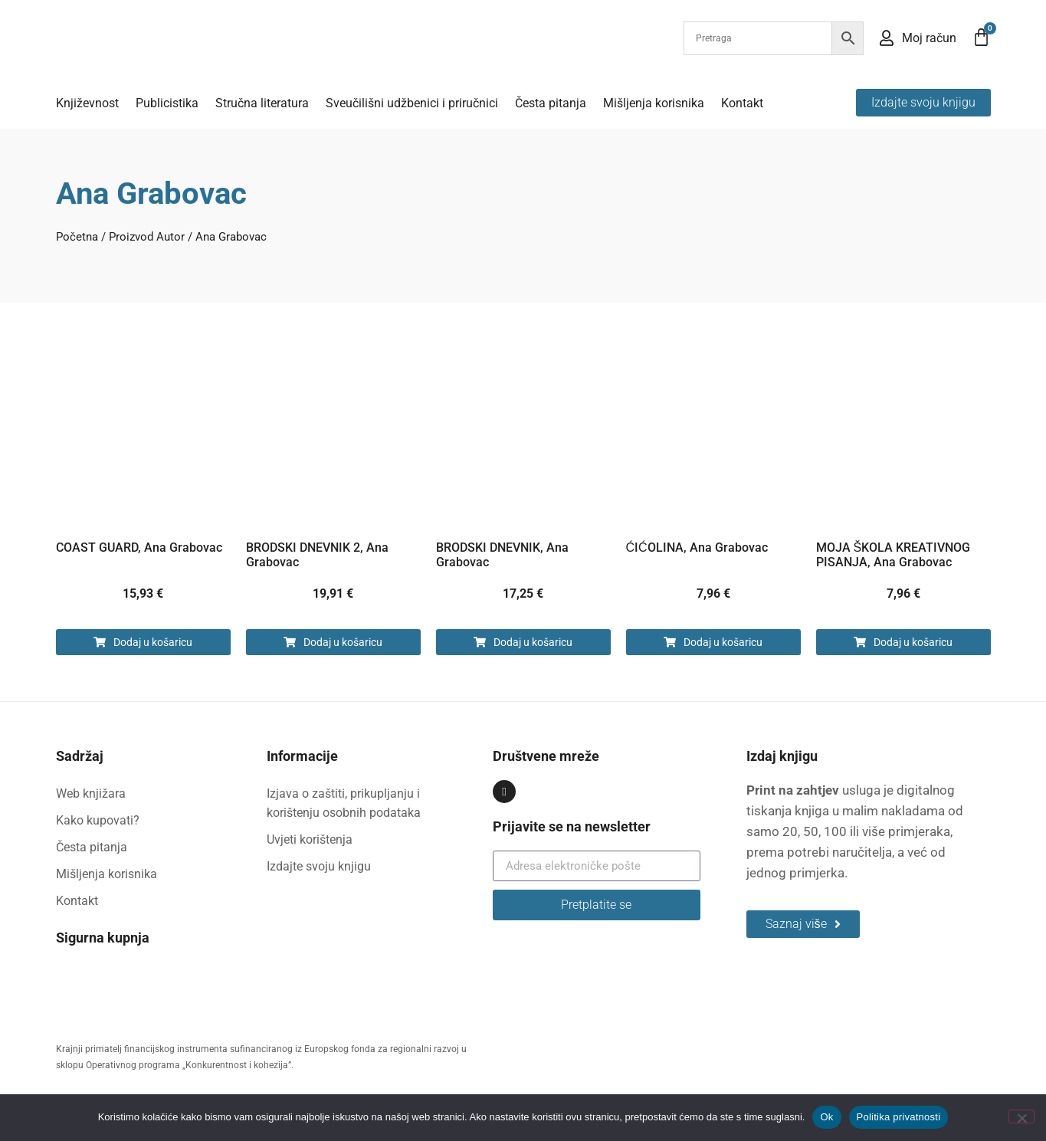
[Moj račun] (886, 38)
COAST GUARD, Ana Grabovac (139, 547)
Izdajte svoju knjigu (319, 866)
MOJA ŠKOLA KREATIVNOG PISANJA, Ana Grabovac (893, 554)
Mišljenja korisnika (653, 103)
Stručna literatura (262, 103)
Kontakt (742, 103)
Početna (77, 237)
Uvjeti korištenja (309, 839)
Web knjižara (91, 793)
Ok (826, 1117)
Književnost (87, 103)
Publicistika (167, 103)
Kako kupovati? (97, 820)
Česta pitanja (550, 103)
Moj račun (929, 38)
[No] (1021, 1116)
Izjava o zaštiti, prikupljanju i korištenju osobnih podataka (344, 803)
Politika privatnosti (899, 1117)
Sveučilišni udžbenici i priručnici (412, 103)
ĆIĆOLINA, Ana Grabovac (697, 547)
